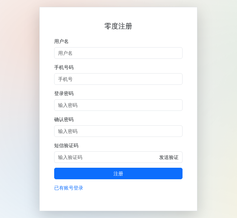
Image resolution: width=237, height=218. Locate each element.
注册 (118, 173)
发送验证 (169, 157)
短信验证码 (66, 145)
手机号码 (64, 67)
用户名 (61, 41)
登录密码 (64, 93)
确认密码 (64, 119)
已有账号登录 (68, 187)
